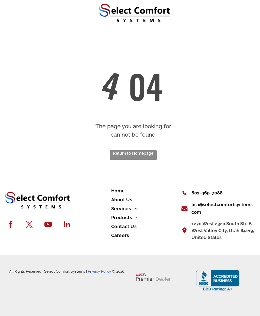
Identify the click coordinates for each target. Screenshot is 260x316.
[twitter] (29, 225)
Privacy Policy (99, 271)
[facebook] (10, 225)
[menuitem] (142, 191)
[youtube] (48, 225)
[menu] (11, 13)
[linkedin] (66, 225)
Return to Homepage (133, 153)
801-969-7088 (207, 192)
